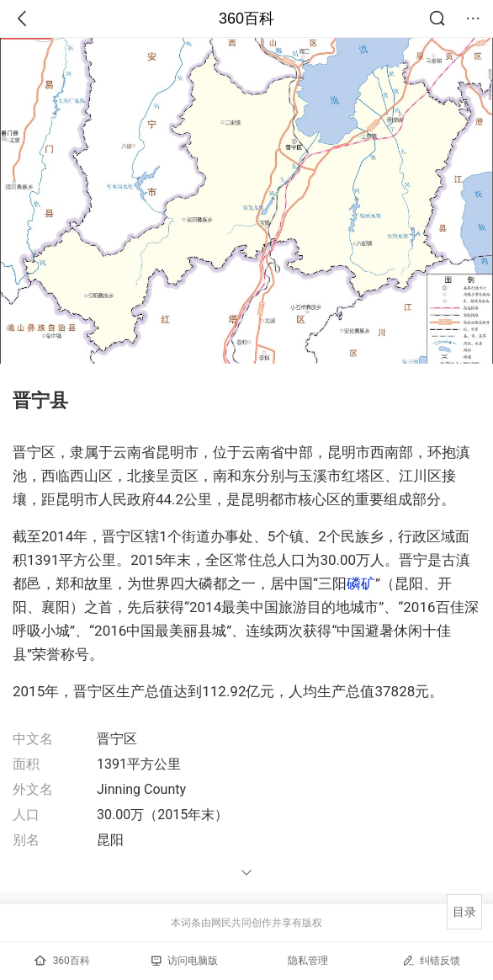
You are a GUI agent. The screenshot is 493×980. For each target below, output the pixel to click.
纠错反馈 (431, 960)
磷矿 (361, 583)
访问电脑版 (184, 961)
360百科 (246, 18)
